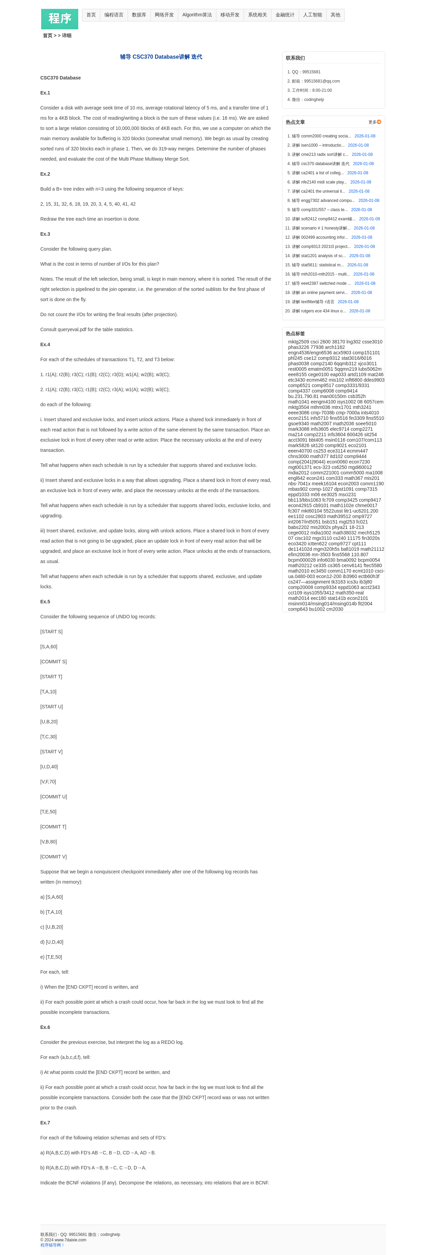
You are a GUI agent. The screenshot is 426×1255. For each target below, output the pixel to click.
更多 (372, 122)
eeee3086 (299, 412)
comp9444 (355, 456)
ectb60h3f (368, 576)
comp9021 (336, 445)
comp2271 (362, 429)
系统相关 (257, 14)
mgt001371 (300, 467)
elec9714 (340, 429)
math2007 (321, 423)
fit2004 (365, 603)
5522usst (334, 511)
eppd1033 (299, 494)
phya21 (340, 527)
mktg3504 (299, 407)
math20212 (300, 565)
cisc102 (303, 538)
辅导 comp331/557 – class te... (320, 209)
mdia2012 (299, 472)
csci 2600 (321, 341)
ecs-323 (322, 467)
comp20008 (301, 587)
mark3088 (299, 429)
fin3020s (371, 538)
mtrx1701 (342, 407)
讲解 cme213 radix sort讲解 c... (320, 154)
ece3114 (337, 451)
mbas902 (298, 489)
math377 (320, 456)
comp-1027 (321, 489)
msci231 (347, 494)
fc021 (362, 522)
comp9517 (323, 385)
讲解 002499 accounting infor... (320, 237)
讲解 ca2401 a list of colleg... (318, 173)
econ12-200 (329, 576)
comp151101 (366, 352)
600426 (355, 434)
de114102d (300, 549)
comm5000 (353, 472)
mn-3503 (322, 554)
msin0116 (336, 440)
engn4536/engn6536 (310, 352)
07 (291, 538)
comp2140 (322, 363)
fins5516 (339, 418)
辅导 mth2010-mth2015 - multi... (321, 274)
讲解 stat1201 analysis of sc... (319, 255)
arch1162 (335, 347)
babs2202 (299, 527)
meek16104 (325, 483)
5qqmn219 (346, 369)
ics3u (353, 582)
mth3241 (362, 407)
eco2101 (357, 445)
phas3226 (299, 347)
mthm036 (320, 407)
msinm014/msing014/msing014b (323, 603)
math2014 (299, 598)
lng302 (354, 341)
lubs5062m (370, 369)
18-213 (356, 527)
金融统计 (285, 14)
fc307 (294, 511)
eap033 (339, 374)
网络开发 (164, 14)
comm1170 (340, 571)
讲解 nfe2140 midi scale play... (320, 182)
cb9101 (321, 505)
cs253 (320, 451)
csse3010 (372, 341)
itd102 (337, 456)
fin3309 (357, 418)
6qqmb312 (346, 363)
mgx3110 (322, 538)
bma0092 (347, 560)
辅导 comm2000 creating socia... (322, 136)
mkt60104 (312, 511)
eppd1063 (349, 587)
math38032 (345, 532)
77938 (317, 347)
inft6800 (354, 380)
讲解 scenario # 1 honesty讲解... (321, 228)
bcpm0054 (369, 560)
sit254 (370, 434)
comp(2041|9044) (307, 461)
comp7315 (366, 489)
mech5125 (369, 532)
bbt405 (317, 440)
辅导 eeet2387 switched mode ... (322, 283)
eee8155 (298, 374)
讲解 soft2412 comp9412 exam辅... (324, 219)
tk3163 (339, 582)
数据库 (139, 14)
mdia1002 (321, 532)
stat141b (337, 598)
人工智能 (312, 14)
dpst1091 (344, 489)
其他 (335, 14)
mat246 (376, 374)
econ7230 (359, 461)
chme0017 (366, 505)
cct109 (296, 592)
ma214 (296, 434)
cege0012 (299, 532)
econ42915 (300, 505)
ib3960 (350, 576)
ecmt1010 (364, 571)
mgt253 (347, 522)
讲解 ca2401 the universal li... (319, 191)
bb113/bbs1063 (305, 500)
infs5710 (320, 418)
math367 (354, 478)
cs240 (340, 538)
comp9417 (370, 500)
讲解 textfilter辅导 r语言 (313, 301)
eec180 (319, 598)
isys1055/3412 (319, 592)
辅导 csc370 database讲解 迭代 (321, 163)
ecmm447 (357, 451)
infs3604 (337, 434)
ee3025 (330, 494)
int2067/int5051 (305, 522)
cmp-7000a (348, 412)
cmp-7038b (323, 412)
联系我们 (48, 1234)
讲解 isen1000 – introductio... (319, 145)
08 (360, 401)
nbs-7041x (300, 483)
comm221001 (325, 472)
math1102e (342, 505)
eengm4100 (324, 401)
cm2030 (334, 609)
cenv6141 (353, 565)
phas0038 (299, 363)
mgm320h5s (327, 549)
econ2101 (357, 598)
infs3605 (320, 429)
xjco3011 (367, 363)
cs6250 (340, 467)
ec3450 (319, 571)
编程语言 (114, 14)
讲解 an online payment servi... (320, 292)
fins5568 (341, 554)
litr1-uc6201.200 (361, 511)
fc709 (328, 500)
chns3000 (299, 456)
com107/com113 (364, 440)
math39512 (339, 516)
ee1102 (297, 516)
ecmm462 (318, 380)
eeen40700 (300, 451)
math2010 (299, 571)
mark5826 (299, 445)
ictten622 (318, 543)
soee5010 (366, 423)
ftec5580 (373, 565)
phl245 (296, 358)
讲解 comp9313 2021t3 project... (322, 246)
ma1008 (374, 472)
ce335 (320, 565)
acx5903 (343, 352)
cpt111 (359, 543)
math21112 (372, 549)
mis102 (337, 380)
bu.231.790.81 (304, 396)
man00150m (334, 396)
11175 (354, 538)
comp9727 (340, 543)
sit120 (318, 445)
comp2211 (316, 434)
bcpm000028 (302, 560)
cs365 (335, 565)
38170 (339, 341)
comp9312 (329, 358)
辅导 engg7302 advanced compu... (324, 200)
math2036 (344, 423)
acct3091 (298, 440)
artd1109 (357, 374)
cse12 (311, 358)
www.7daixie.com (70, 1240)
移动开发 (230, 14)
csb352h (357, 396)
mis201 (371, 478)
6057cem (374, 401)
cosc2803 (316, 516)
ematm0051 (321, 369)
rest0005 (298, 369)
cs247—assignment (309, 582)
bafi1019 (351, 549)
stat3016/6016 (356, 358)
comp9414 (346, 391)
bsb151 (330, 522)
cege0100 (319, 374)
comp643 (298, 609)
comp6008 (323, 391)
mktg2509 (299, 341)
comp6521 (300, 385)
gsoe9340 (299, 423)
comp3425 (347, 500)
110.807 (359, 554)
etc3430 (297, 380)
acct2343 (370, 587)
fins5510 (375, 418)
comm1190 (372, 483)
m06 (316, 494)
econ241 (316, 478)
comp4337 (300, 391)
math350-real (349, 592)
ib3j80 (365, 582)
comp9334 (326, 587)
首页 (91, 14)
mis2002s (321, 527)
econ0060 (338, 461)
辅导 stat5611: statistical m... (318, 265)
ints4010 (370, 412)
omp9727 (362, 516)
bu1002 (317, 609)
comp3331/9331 (352, 385)
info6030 (327, 560)
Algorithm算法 (197, 14)
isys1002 (347, 401)
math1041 (299, 401)
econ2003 (349, 483)
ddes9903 (374, 380)
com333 (335, 478)
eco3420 (298, 543)
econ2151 (299, 418)
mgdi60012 (360, 467)
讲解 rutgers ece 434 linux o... (319, 311)
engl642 (297, 478)
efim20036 (300, 554)
